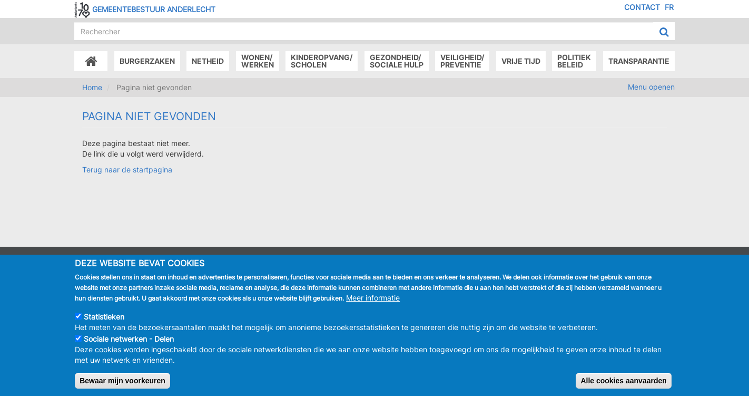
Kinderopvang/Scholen (321, 61)
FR (669, 7)
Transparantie (638, 60)
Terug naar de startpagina (127, 169)
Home (92, 87)
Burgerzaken (147, 60)
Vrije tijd (520, 60)
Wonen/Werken (257, 61)
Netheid (208, 60)
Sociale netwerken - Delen (129, 339)
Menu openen (651, 86)
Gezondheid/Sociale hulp (396, 61)
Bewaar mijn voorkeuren (122, 381)
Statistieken (104, 317)
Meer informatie (373, 298)
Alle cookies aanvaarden (623, 381)
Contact (642, 7)
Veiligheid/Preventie (462, 61)
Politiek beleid (574, 61)
